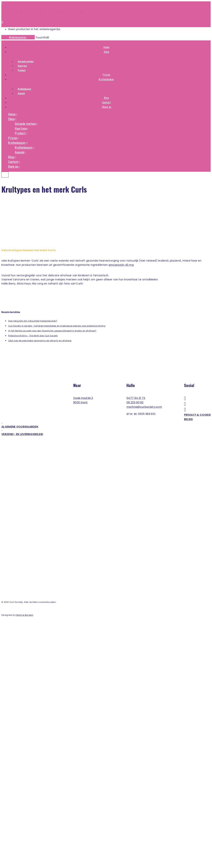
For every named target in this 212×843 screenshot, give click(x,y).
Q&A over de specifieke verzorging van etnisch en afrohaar (40, 340)
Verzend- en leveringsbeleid (22, 434)
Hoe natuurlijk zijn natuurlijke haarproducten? (32, 321)
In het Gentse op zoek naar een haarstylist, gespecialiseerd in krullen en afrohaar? (52, 330)
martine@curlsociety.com (144, 407)
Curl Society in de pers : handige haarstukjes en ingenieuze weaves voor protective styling (56, 326)
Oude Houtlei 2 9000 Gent (83, 400)
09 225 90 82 (135, 402)
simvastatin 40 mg (121, 265)
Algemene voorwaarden (19, 427)
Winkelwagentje (18, 37)
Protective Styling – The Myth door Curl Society (33, 335)
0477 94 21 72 (135, 398)
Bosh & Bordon (24, 615)
